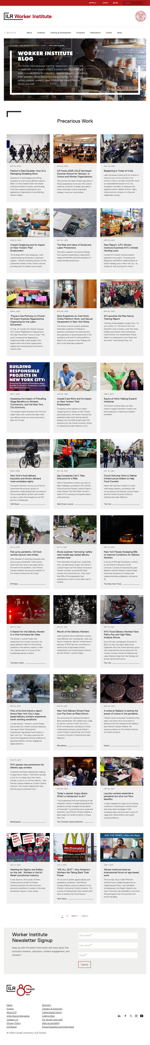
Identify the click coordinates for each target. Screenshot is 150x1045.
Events (109, 33)
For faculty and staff (52, 1019)
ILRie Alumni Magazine (18, 1015)
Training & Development (60, 33)
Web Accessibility (51, 1023)
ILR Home (14, 45)
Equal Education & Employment (58, 1026)
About (29, 33)
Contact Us (12, 1019)
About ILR (12, 1012)
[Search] (144, 3)
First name (85, 935)
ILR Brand (12, 1026)
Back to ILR (10, 32)
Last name (85, 945)
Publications (95, 33)
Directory (46, 1005)
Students (41, 33)
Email (82, 955)
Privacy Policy (14, 1023)
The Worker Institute (29, 45)
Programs (80, 33)
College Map (48, 1015)
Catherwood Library (52, 1012)
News (119, 33)
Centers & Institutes (52, 1008)
